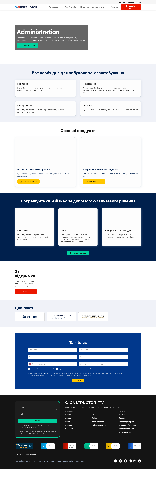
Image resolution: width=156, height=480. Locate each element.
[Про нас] (128, 425)
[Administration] (99, 432)
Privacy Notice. (41, 444)
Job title (83, 368)
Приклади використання (92, 7)
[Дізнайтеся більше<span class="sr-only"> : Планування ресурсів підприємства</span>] (28, 182)
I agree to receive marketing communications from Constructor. (78, 380)
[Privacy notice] (32, 472)
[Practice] (69, 436)
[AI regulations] (134, 457)
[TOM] (41, 472)
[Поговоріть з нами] (27, 45)
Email (21, 425)
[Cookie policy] (68, 472)
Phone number (43, 375)
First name (33, 361)
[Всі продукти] (99, 436)
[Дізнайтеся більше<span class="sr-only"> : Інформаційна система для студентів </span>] (94, 182)
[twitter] (125, 472)
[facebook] (120, 472)
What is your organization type (92, 375)
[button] (138, 2)
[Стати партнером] (128, 432)
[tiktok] (139, 472)
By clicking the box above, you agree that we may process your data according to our (38, 443)
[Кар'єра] (128, 429)
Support (131, 2)
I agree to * (42, 380)
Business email (34, 368)
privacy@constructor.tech (85, 386)
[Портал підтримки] (128, 440)
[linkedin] (115, 472)
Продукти (53, 7)
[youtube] (134, 472)
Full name (22, 418)
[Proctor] (69, 425)
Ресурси (114, 7)
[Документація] (128, 443)
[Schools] (99, 429)
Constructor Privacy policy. (45, 380)
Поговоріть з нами (131, 7)
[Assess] (69, 429)
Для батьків (70, 7)
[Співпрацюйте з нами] (128, 436)
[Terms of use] (20, 472)
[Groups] (99, 425)
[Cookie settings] (81, 472)
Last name (84, 361)
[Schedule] (69, 440)
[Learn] (69, 432)
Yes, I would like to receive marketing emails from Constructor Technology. (35, 437)
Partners (122, 2)
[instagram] (130, 472)
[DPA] (46, 472)
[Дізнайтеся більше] (26, 292)
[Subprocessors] (55, 472)
